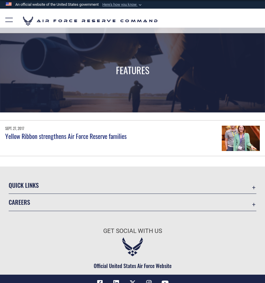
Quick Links (24, 185)
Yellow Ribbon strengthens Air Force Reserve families (66, 136)
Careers (19, 202)
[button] (122, 4)
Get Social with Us (132, 230)
